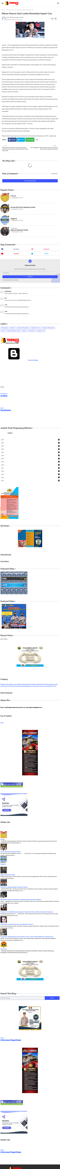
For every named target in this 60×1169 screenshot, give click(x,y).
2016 (30, 471)
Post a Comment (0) (30, 181)
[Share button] (37, 140)
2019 (30, 462)
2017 (30, 468)
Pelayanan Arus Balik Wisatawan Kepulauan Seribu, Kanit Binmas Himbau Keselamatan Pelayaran (26, 912)
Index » (2, 408)
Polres (3, 331)
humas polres (35, 686)
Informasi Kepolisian (10, 1040)
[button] (58, 3)
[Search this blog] (22, 998)
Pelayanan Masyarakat (48, 328)
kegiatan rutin (41, 331)
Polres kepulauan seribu (13, 331)
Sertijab (48, 686)
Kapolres (13, 328)
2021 (30, 455)
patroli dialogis (22, 686)
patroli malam (41, 684)
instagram (46, 249)
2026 (30, 439)
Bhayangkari (4, 328)
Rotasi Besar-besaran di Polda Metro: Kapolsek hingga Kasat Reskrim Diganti (20, 899)
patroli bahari (4, 686)
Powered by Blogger (19, 360)
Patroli (30, 684)
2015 (30, 474)
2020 (30, 459)
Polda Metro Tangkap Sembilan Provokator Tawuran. (14, 887)
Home (3, 10)
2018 (30, 465)
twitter (46, 254)
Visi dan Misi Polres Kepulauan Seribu (23, 207)
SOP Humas (3, 949)
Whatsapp (30, 139)
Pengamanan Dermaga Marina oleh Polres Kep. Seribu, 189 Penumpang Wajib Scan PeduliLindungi (26, 937)
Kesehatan (5, 410)
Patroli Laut (42, 686)
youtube (16, 254)
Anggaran (14, 219)
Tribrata (2, 839)
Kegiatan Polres (35, 328)
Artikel (3, 395)
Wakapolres (29, 686)
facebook (16, 249)
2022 (30, 452)
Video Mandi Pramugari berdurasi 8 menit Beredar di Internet (16, 924)
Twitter (22, 139)
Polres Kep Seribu (13, 686)
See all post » (4, 393)
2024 (30, 446)
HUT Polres (53, 686)
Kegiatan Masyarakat (23, 328)
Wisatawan (32, 331)
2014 (30, 477)
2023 (30, 449)
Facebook (13, 139)
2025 (30, 443)
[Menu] (2, 3)
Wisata (24, 331)
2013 (30, 480)
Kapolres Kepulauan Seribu (19, 230)
